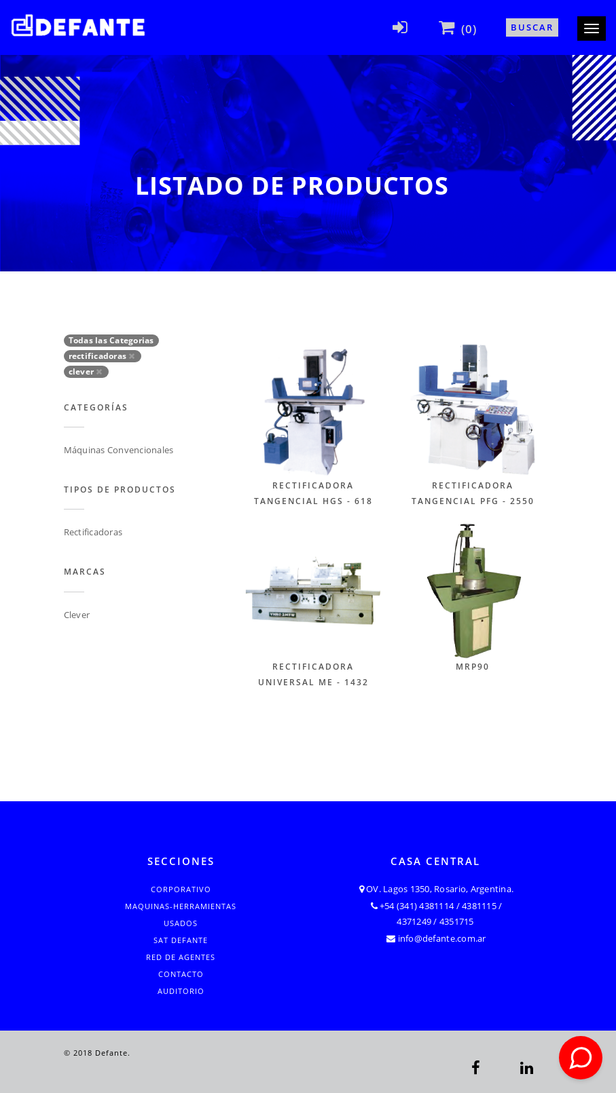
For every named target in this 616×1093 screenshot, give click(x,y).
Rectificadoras (93, 532)
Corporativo (181, 889)
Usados (181, 923)
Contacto (181, 974)
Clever (77, 615)
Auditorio (181, 991)
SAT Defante (180, 940)
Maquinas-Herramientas (180, 906)
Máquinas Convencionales (119, 450)
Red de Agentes (180, 957)
